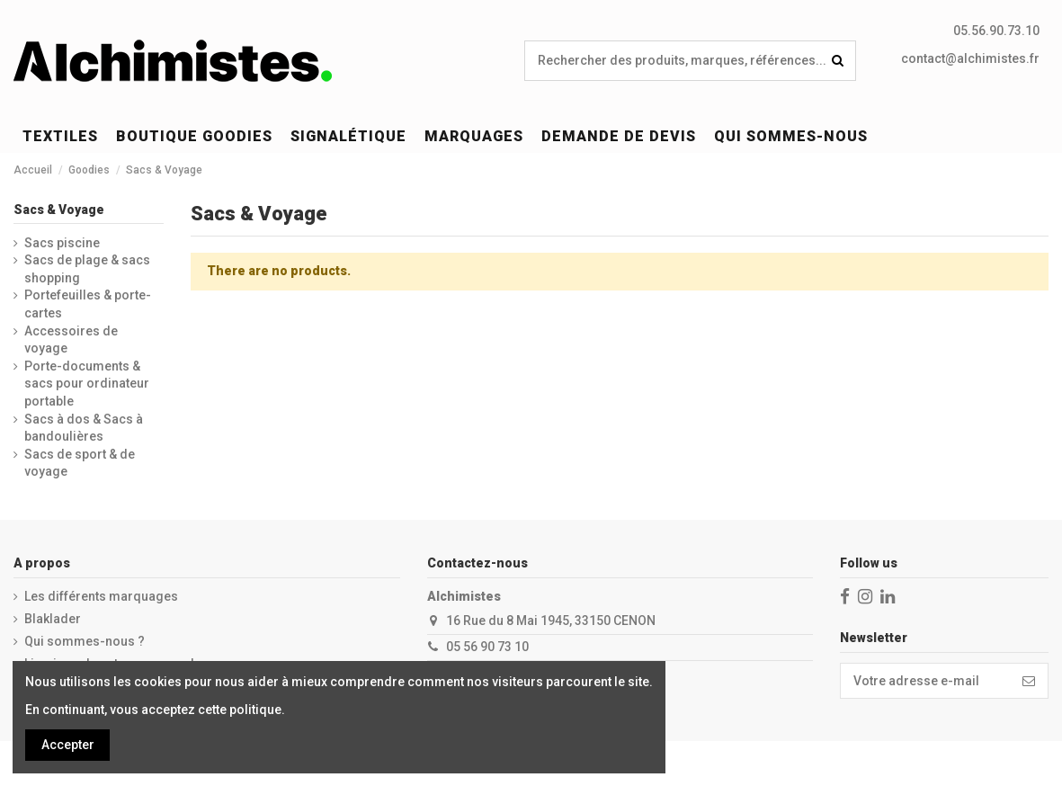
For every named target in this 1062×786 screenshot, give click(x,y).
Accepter (67, 744)
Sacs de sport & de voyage (79, 463)
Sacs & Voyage (58, 209)
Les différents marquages (101, 596)
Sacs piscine (62, 243)
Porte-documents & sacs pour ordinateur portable (86, 383)
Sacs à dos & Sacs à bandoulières (83, 428)
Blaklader (52, 619)
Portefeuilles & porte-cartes (87, 304)
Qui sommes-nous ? (84, 641)
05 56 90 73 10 (487, 646)
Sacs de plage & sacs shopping (87, 269)
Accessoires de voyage (71, 340)
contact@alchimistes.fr (970, 58)
